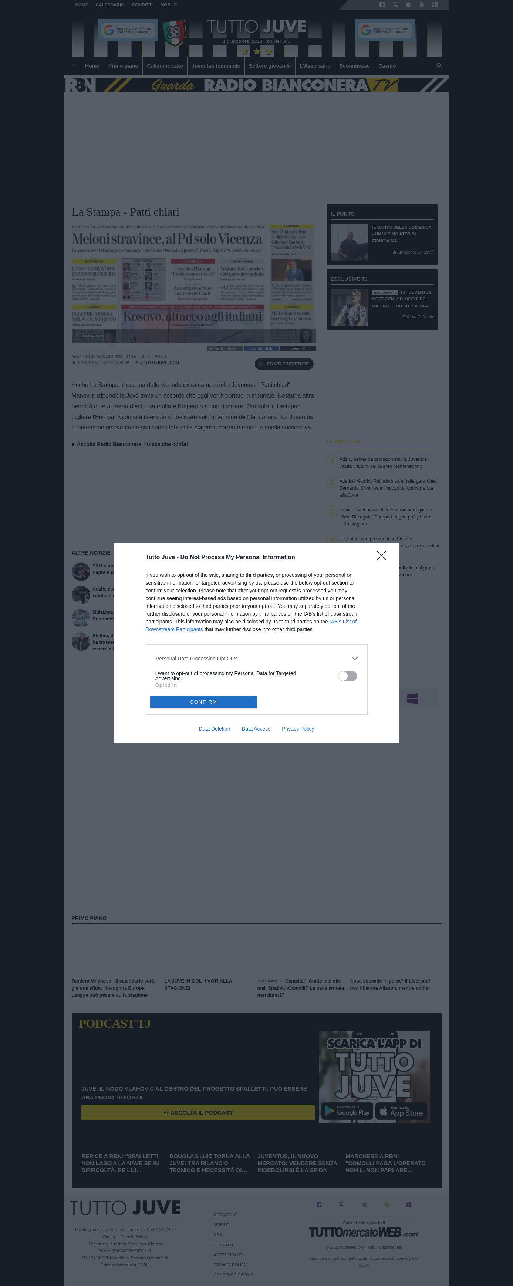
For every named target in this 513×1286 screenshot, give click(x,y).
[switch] (347, 676)
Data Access (256, 729)
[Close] (384, 558)
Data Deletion (214, 729)
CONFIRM (203, 701)
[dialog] (256, 643)
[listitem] (256, 658)
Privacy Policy (298, 729)
